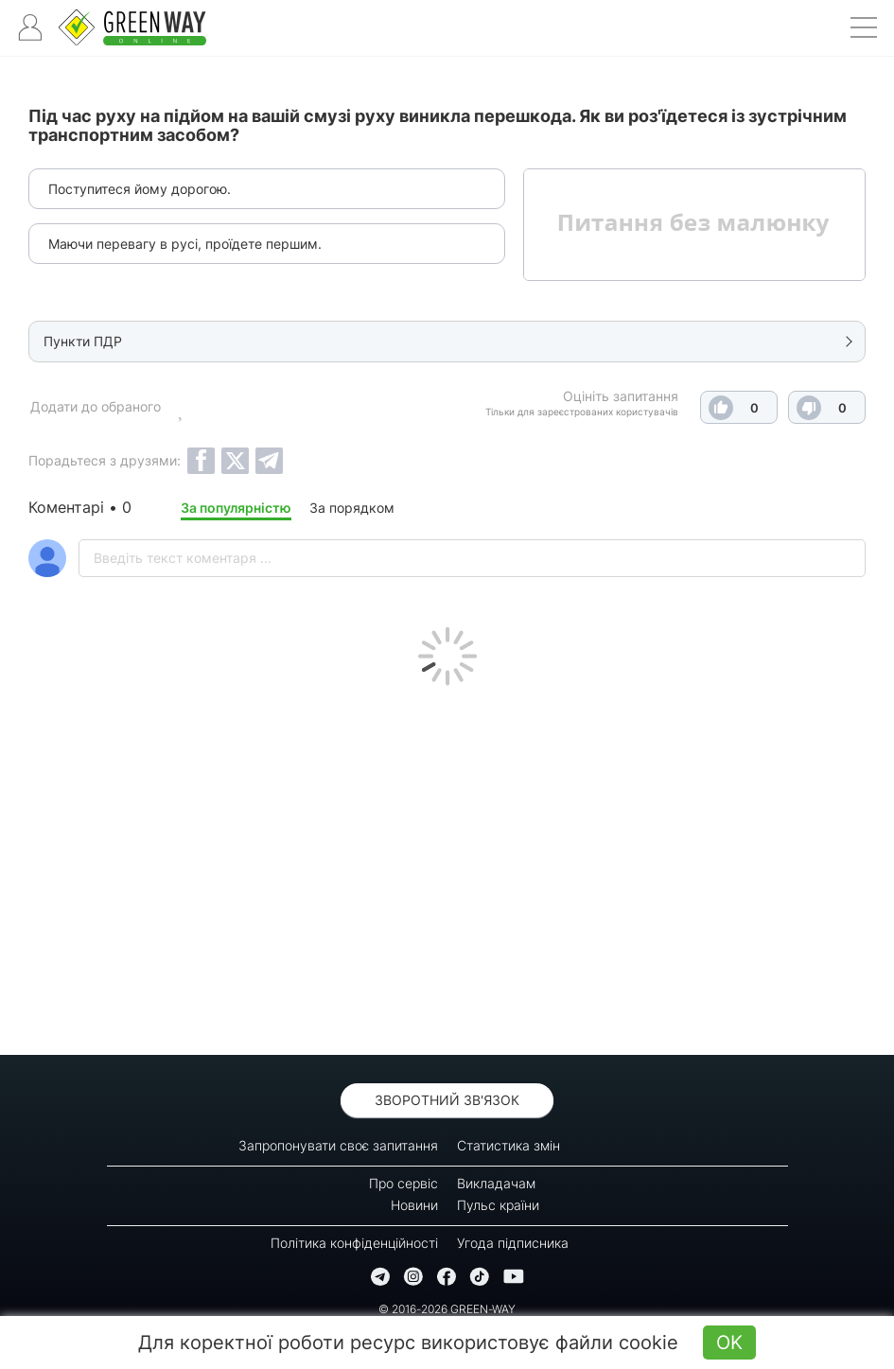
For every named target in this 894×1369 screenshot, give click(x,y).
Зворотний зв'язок (447, 1100)
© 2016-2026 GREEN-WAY (447, 1309)
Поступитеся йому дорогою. (139, 189)
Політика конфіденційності (354, 1243)
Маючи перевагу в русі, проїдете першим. (185, 244)
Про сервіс (403, 1183)
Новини (414, 1205)
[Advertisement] (447, 865)
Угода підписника (513, 1243)
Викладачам (496, 1183)
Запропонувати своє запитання (338, 1145)
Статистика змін (508, 1145)
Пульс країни (498, 1205)
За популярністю (236, 508)
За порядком (351, 508)
